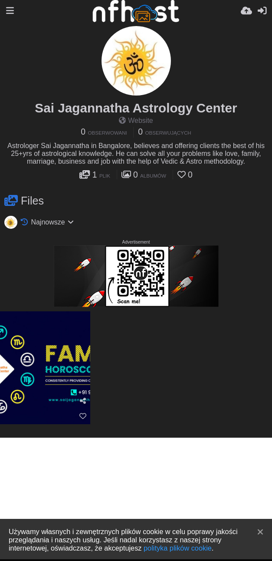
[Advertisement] (136, 498)
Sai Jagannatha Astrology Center (136, 108)
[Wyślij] (246, 11)
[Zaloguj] (262, 11)
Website (136, 120)
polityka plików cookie (178, 548)
